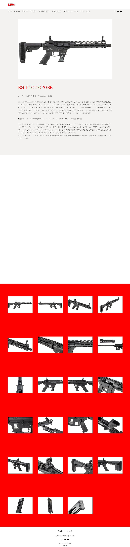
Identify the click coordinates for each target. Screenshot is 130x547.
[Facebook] (115, 11)
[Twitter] (118, 11)
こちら (50, 124)
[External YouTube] (65, 187)
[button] (29, 11)
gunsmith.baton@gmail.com (65, 535)
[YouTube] (121, 11)
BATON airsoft (65, 531)
